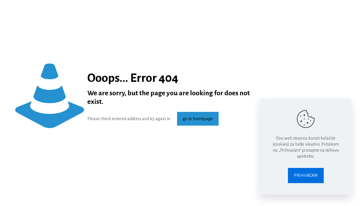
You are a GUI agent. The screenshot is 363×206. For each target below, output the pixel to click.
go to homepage (198, 118)
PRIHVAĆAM (306, 175)
